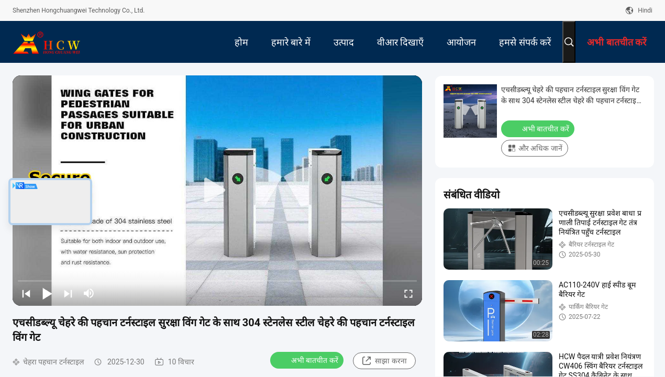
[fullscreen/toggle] (408, 293)
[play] (217, 191)
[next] (68, 293)
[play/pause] (47, 293)
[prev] (26, 293)
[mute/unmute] (89, 293)
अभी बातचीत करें (308, 359)
